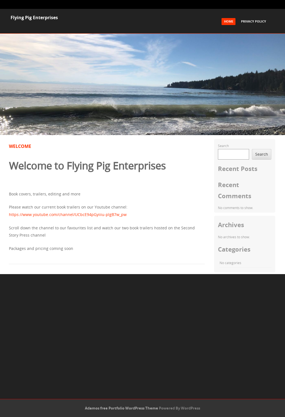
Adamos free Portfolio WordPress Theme (121, 408)
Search (223, 145)
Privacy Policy (253, 21)
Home (228, 21)
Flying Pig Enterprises (34, 17)
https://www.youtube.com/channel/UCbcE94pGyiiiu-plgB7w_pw (68, 214)
